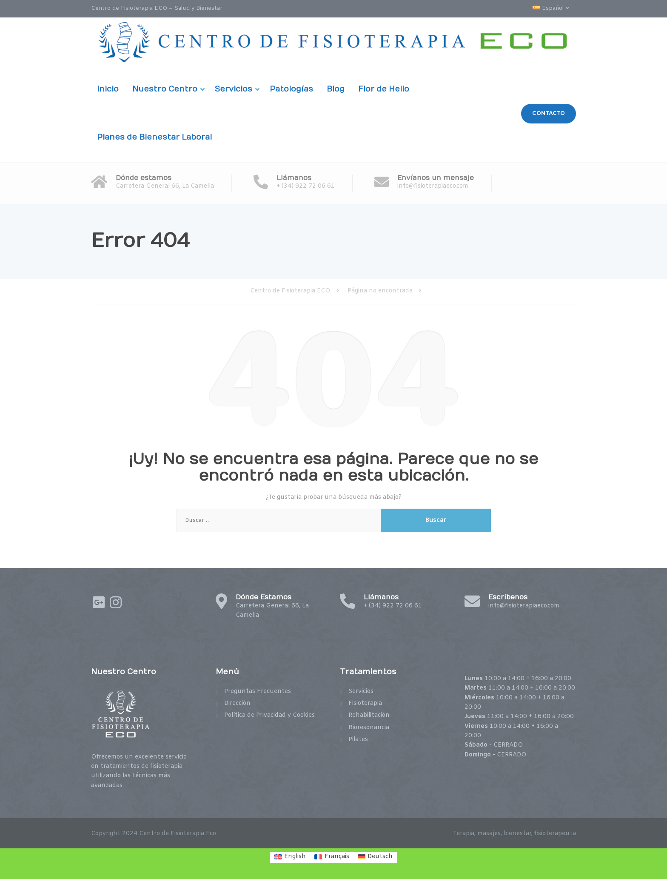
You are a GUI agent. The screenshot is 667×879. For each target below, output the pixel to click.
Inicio (108, 89)
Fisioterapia (365, 703)
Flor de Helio (383, 89)
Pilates (358, 740)
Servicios (233, 89)
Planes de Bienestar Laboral (154, 137)
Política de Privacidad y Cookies (269, 715)
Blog (336, 89)
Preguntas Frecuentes (257, 691)
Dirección (237, 703)
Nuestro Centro (164, 89)
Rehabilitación (369, 715)
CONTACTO (548, 113)
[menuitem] (554, 8)
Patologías (291, 89)
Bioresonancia (368, 728)
